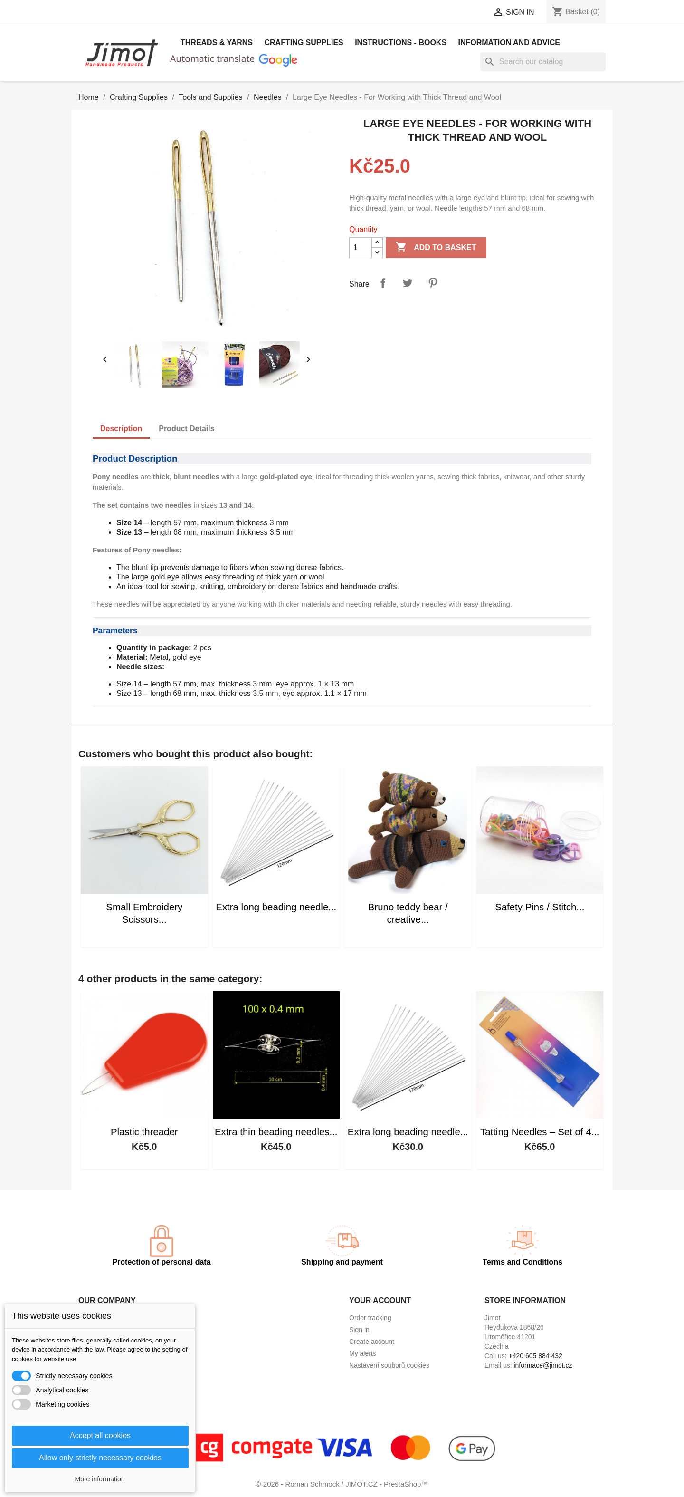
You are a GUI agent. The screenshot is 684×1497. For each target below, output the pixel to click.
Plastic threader (144, 1132)
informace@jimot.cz (542, 1365)
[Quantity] (360, 247)
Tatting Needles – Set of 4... (539, 1132)
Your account (380, 1300)
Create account (371, 1341)
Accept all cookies (100, 1435)
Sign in (359, 1329)
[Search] (543, 61)
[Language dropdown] (365, 13)
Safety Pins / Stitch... (539, 907)
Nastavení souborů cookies (389, 1365)
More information (99, 1479)
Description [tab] (121, 429)
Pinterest (432, 282)
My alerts (362, 1353)
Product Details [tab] (186, 429)
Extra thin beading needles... (276, 1132)
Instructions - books (400, 43)
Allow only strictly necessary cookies (100, 1458)
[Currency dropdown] (450, 13)
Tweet (407, 282)
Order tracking (370, 1318)
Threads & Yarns (216, 43)
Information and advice (509, 43)
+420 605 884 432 (535, 1356)
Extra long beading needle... (276, 907)
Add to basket (436, 247)
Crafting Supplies (303, 43)
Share (382, 282)
